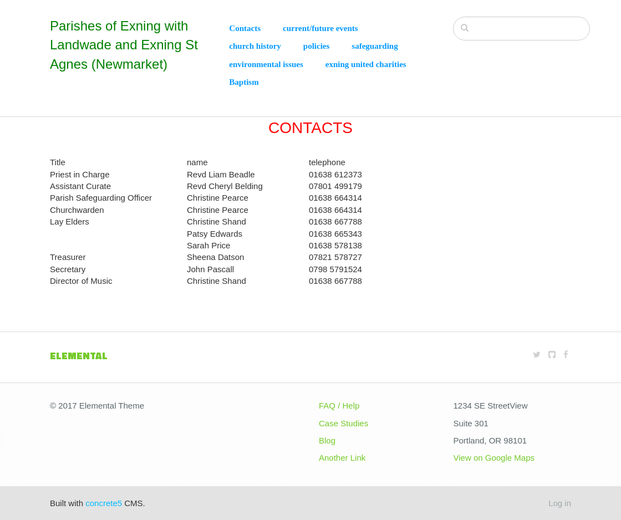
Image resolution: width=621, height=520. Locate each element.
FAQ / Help (339, 405)
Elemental (79, 355)
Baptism (243, 82)
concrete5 (103, 503)
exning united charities (365, 64)
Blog (327, 440)
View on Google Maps (494, 457)
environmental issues (266, 64)
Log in (559, 503)
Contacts (245, 28)
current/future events (320, 28)
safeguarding (375, 46)
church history (255, 46)
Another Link (342, 457)
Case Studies (343, 423)
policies (316, 46)
